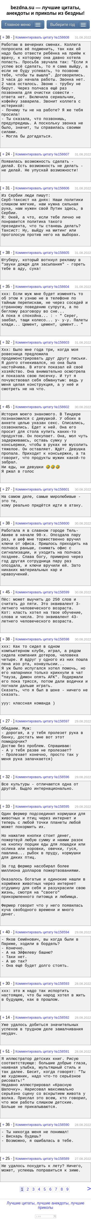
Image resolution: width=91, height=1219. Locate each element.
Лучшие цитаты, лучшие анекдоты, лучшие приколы (45, 1205)
